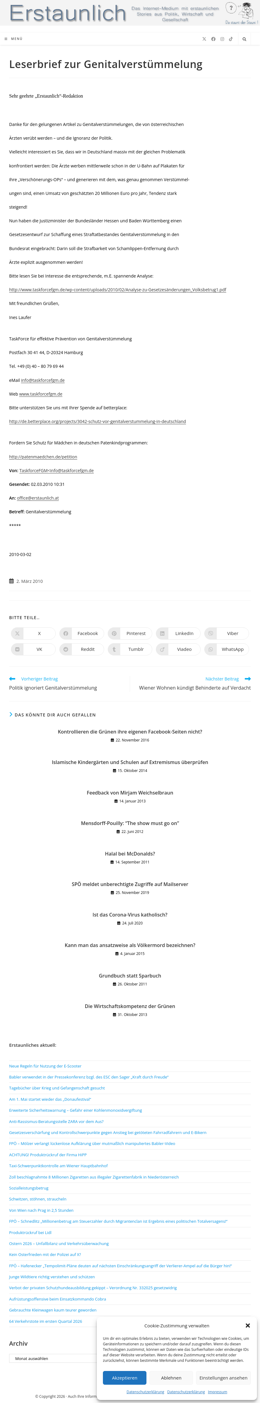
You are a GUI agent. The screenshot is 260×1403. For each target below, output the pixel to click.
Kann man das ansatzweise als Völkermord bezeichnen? (130, 945)
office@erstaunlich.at (38, 498)
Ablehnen (171, 1378)
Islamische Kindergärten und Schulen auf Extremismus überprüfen (130, 762)
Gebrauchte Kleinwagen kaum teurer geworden (53, 1310)
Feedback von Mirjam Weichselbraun (130, 792)
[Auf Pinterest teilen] (130, 633)
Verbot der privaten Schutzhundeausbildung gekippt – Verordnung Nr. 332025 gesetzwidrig (93, 1287)
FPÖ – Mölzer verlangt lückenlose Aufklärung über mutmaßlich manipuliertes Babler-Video (92, 1143)
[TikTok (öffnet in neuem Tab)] (231, 39)
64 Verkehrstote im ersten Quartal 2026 (45, 1321)
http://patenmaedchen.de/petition (43, 457)
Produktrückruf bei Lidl (30, 1232)
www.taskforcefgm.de (40, 394)
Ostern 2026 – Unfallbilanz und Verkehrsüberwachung (59, 1243)
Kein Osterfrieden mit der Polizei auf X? (45, 1254)
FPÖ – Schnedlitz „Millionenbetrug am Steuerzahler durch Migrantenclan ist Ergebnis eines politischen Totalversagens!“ (118, 1221)
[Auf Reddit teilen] (81, 649)
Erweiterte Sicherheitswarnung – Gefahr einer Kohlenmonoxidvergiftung (75, 1110)
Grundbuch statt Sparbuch (130, 975)
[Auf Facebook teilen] (81, 633)
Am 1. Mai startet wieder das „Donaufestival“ (50, 1099)
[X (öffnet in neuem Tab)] (204, 39)
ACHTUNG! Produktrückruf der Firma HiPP (48, 1154)
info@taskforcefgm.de (43, 380)
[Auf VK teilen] (33, 649)
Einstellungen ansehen (223, 1378)
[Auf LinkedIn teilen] (178, 633)
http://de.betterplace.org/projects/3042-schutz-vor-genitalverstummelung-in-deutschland (97, 421)
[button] (248, 1325)
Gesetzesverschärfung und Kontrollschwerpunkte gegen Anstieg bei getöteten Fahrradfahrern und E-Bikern (107, 1132)
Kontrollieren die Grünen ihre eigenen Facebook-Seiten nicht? (130, 731)
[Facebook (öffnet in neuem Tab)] (213, 39)
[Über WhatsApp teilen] (226, 649)
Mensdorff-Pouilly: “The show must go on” (130, 823)
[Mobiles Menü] (14, 39)
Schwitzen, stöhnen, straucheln (37, 1199)
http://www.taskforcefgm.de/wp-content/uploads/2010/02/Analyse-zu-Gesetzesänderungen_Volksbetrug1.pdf (117, 289)
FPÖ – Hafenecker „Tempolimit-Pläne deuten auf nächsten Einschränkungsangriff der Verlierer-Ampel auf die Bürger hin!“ (120, 1265)
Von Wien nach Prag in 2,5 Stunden (41, 1210)
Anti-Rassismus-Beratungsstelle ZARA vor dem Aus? (56, 1121)
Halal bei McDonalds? (130, 853)
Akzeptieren (124, 1378)
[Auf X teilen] (33, 633)
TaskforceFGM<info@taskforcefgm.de (56, 470)
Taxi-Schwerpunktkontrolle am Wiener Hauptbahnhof (58, 1165)
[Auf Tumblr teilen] (130, 649)
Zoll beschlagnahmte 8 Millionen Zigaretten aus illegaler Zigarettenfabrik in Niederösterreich (94, 1177)
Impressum (217, 1391)
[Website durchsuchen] (244, 39)
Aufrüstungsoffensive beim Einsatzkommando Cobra (57, 1299)
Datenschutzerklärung (145, 1391)
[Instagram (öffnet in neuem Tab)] (222, 39)
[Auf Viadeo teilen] (178, 649)
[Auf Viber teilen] (226, 633)
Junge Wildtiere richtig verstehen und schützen (52, 1276)
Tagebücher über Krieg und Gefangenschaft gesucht (57, 1088)
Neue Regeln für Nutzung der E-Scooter (45, 1066)
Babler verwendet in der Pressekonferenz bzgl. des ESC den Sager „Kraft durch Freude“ (89, 1077)
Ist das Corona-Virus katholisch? (130, 914)
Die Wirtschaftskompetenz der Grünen (130, 1006)
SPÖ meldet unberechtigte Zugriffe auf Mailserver (130, 884)
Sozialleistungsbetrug (28, 1188)
